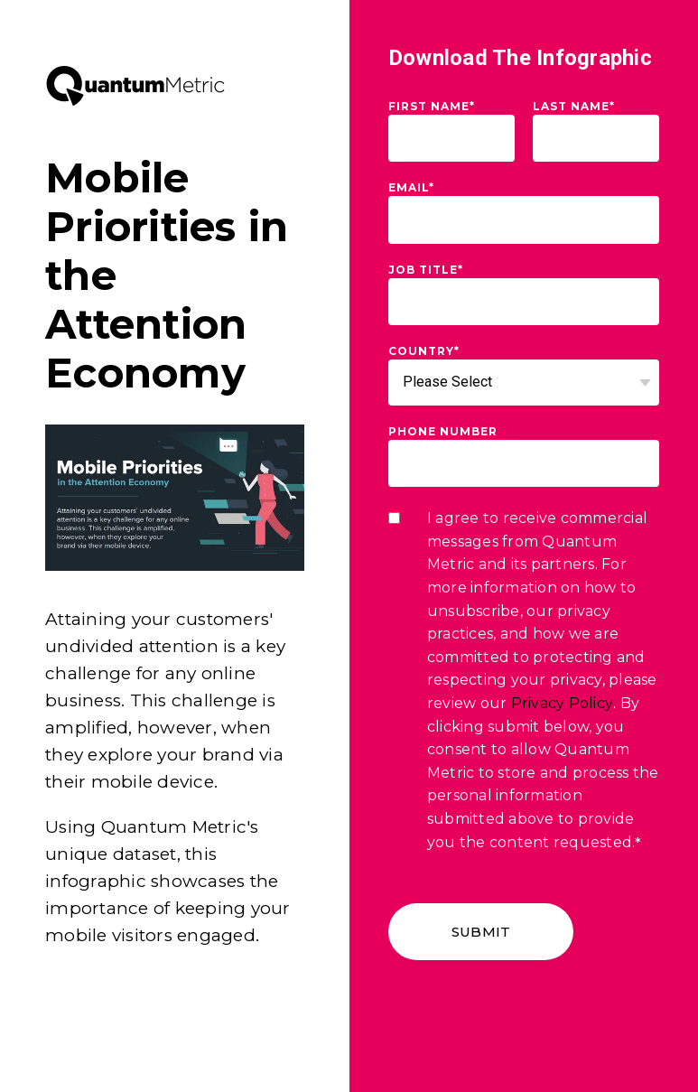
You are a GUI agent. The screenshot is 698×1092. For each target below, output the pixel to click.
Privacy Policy (562, 703)
